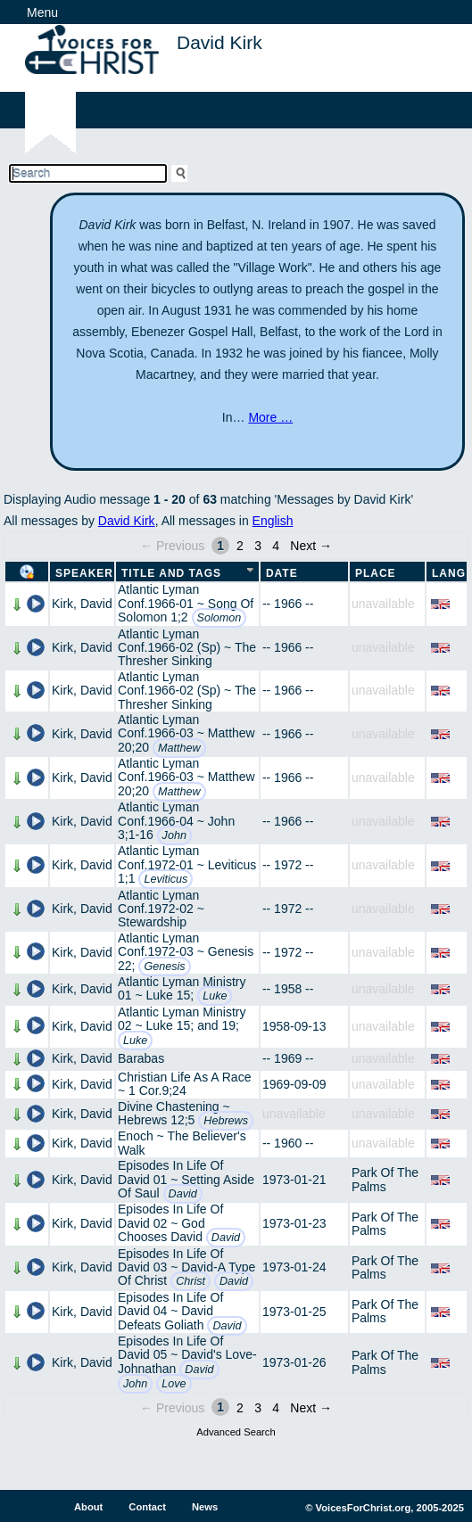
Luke (215, 996)
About (88, 1506)
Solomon (219, 618)
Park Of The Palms (385, 1179)
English (273, 521)
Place (375, 573)
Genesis (164, 966)
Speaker (84, 573)
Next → (311, 546)
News (205, 1506)
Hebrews (225, 1121)
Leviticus (165, 879)
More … (270, 417)
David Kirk (126, 521)
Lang (449, 573)
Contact (147, 1506)
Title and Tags (171, 573)
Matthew (179, 748)
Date (282, 573)
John (174, 835)
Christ (190, 1281)
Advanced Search (235, 1432)
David (183, 1194)
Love (173, 1384)
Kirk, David (82, 603)
